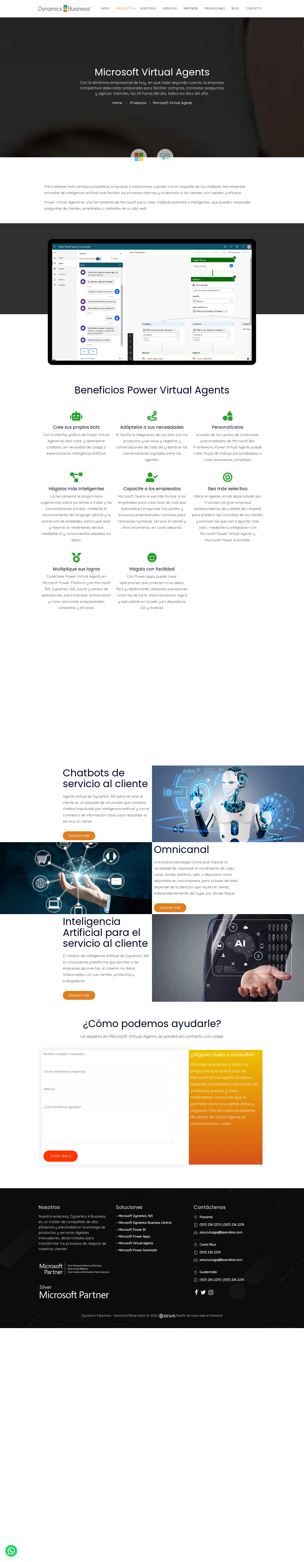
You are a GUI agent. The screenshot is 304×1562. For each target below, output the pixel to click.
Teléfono (107, 1110)
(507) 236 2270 (210, 1242)
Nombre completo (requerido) (107, 1074)
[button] (79, 852)
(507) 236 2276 (233, 1242)
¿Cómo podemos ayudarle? (107, 1134)
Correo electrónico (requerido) (107, 1092)
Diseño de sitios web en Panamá (199, 1333)
